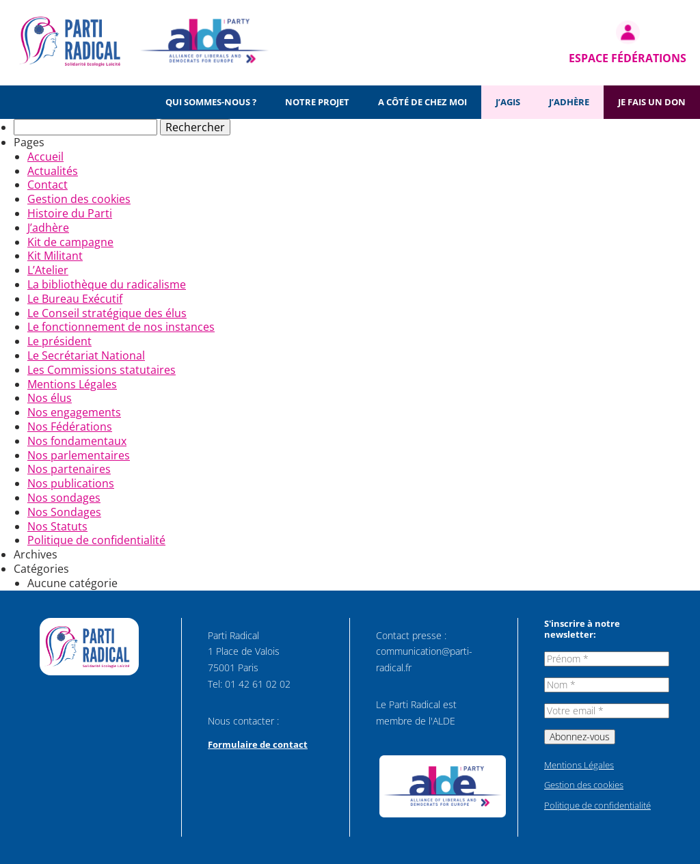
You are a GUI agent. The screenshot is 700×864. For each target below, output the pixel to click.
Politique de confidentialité (96, 540)
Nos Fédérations (69, 426)
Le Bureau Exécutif (74, 298)
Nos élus (49, 397)
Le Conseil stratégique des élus (107, 313)
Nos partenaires (69, 468)
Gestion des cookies (79, 198)
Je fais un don (652, 102)
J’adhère (569, 102)
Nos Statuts (57, 526)
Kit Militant (55, 255)
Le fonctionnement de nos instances (121, 326)
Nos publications (70, 483)
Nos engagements (74, 412)
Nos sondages (63, 497)
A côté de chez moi (422, 102)
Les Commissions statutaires (101, 369)
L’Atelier (47, 270)
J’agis (508, 102)
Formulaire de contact (258, 744)
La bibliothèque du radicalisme (106, 284)
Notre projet (317, 102)
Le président (59, 341)
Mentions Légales (72, 384)
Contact (47, 184)
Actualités (52, 170)
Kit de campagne (70, 241)
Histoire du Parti (69, 213)
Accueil (45, 156)
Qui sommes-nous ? (210, 102)
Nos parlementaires (78, 455)
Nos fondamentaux (76, 440)
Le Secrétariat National (86, 355)
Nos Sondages (64, 511)
